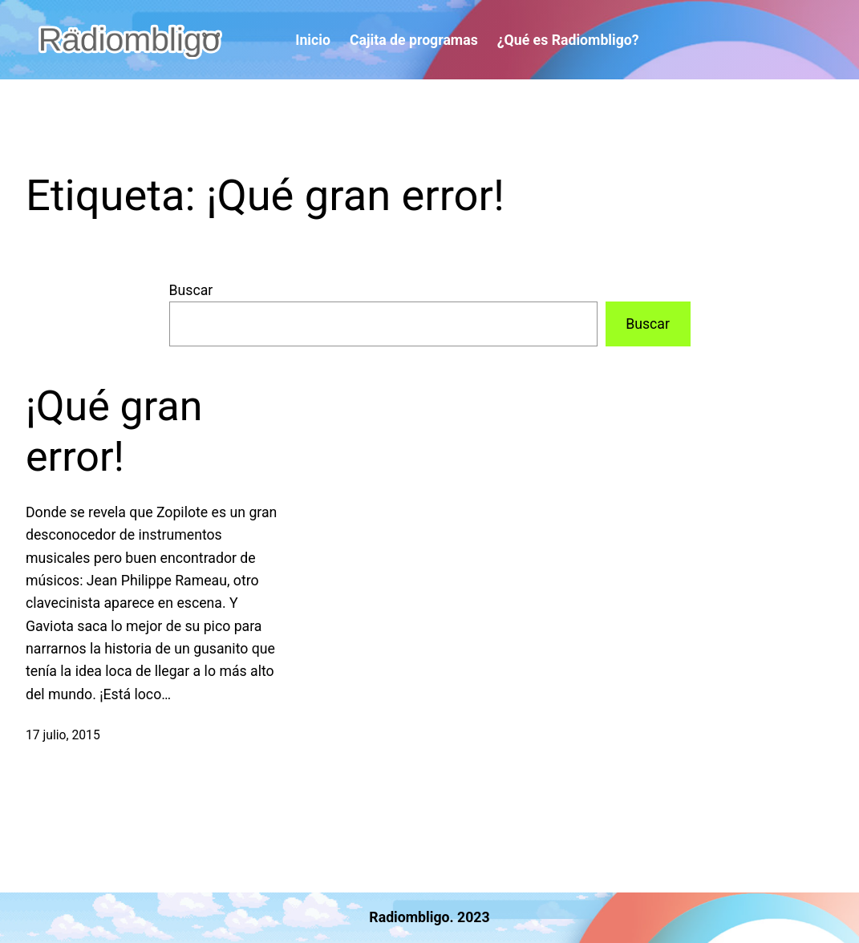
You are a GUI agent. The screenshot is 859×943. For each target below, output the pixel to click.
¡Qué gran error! (114, 431)
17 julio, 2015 (63, 735)
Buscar (191, 290)
